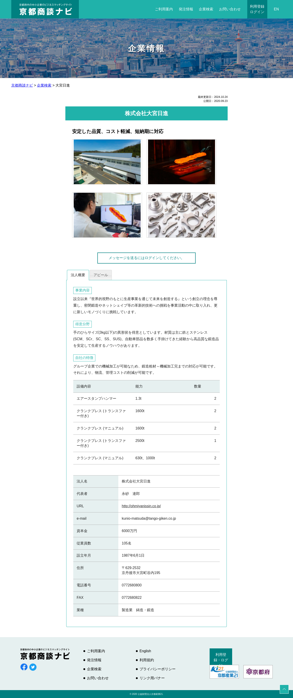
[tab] (78, 275)
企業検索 (206, 9)
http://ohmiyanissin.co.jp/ (141, 506)
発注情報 (186, 9)
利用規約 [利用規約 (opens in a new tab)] (147, 660)
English (145, 651)
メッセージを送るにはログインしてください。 (146, 258)
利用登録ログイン (257, 9)
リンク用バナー (152, 678)
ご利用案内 (164, 9)
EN (276, 9)
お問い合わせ (230, 9)
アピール (101, 275)
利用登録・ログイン (221, 660)
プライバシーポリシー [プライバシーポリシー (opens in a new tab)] (158, 669)
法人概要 (78, 275)
